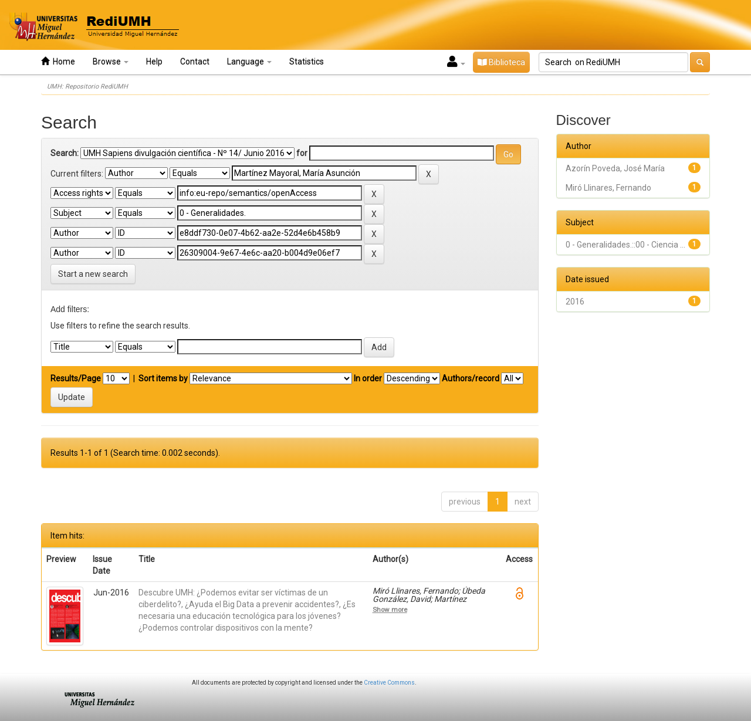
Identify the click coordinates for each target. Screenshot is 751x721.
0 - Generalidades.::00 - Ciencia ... (625, 244)
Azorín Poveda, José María (615, 168)
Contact (194, 61)
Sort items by (163, 378)
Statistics (306, 61)
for (301, 153)
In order (368, 378)
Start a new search (93, 274)
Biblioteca (501, 62)
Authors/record (470, 378)
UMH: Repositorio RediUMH (87, 86)
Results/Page (75, 378)
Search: (64, 153)
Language (249, 61)
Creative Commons (389, 682)
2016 (575, 301)
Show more (390, 609)
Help (154, 61)
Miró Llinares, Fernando (608, 187)
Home (58, 61)
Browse (110, 61)
